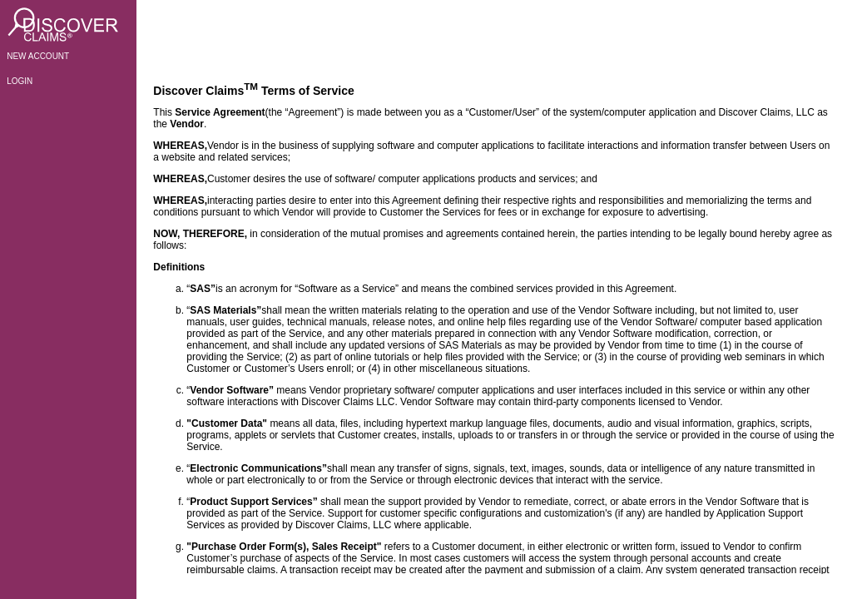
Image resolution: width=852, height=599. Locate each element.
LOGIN (19, 81)
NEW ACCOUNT (38, 56)
